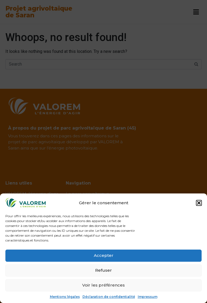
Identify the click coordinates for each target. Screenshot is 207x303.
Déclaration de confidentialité (108, 297)
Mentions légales (65, 297)
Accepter (103, 255)
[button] (199, 203)
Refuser (103, 270)
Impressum (147, 297)
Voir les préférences (103, 285)
